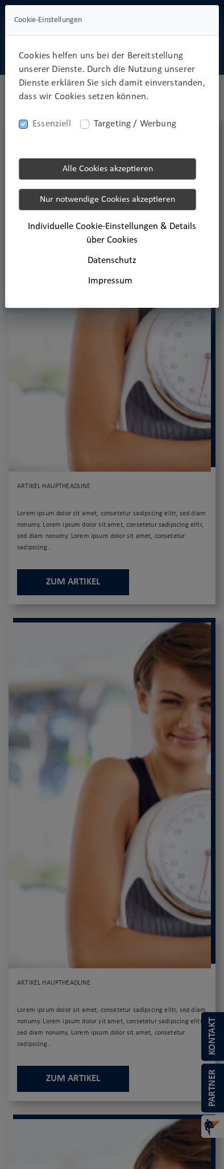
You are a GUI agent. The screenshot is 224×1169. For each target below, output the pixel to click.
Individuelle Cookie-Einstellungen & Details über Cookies (112, 233)
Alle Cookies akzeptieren (108, 168)
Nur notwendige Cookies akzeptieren (107, 199)
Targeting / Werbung (135, 124)
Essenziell (51, 124)
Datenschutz (112, 260)
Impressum (110, 281)
